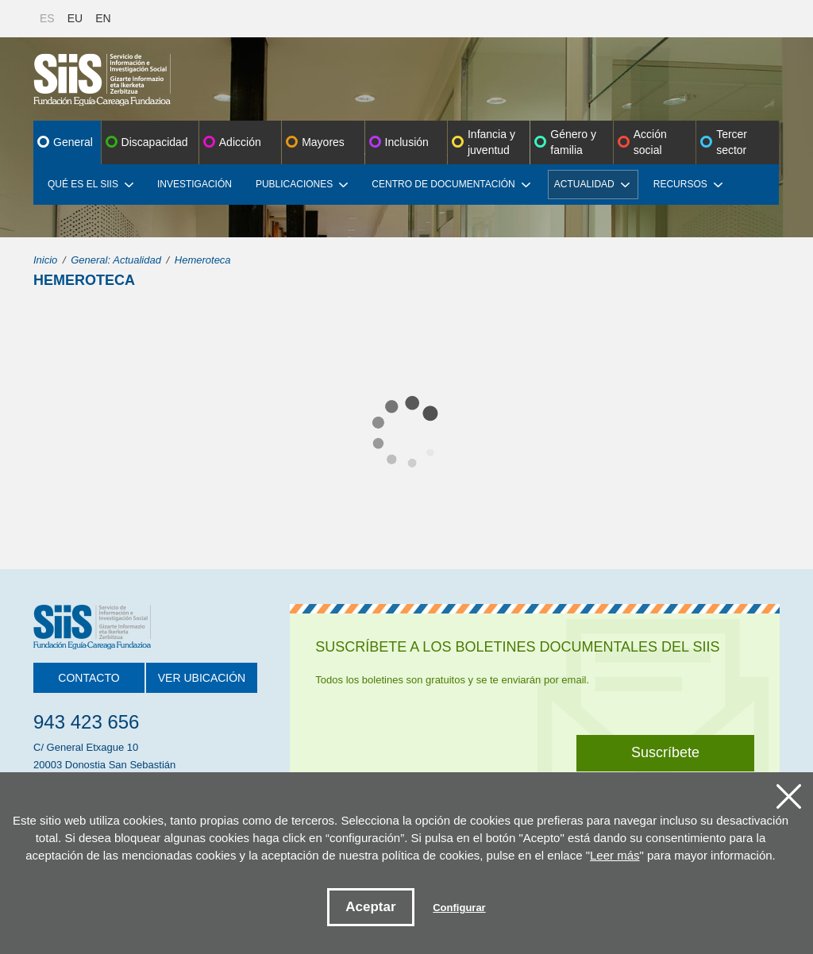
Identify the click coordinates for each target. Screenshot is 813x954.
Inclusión (407, 142)
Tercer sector (731, 142)
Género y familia (573, 142)
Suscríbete (665, 752)
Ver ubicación (201, 677)
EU (75, 18)
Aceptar (370, 906)
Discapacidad (154, 142)
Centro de (451, 184)
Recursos (687, 184)
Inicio (45, 260)
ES (47, 18)
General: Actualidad (116, 260)
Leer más (615, 855)
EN (102, 18)
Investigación (194, 184)
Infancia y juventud (491, 142)
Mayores (323, 142)
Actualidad (592, 184)
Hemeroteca (203, 260)
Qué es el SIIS (90, 184)
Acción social (650, 142)
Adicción (240, 142)
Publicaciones (302, 184)
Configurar (459, 908)
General (73, 142)
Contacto (88, 677)
